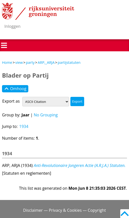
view (19, 62)
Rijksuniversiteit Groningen (38, 11)
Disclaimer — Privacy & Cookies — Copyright (64, 210)
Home (7, 62)
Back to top (124, 213)
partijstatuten (69, 62)
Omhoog (15, 89)
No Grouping (46, 115)
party (30, 62)
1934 (24, 126)
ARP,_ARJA (46, 62)
